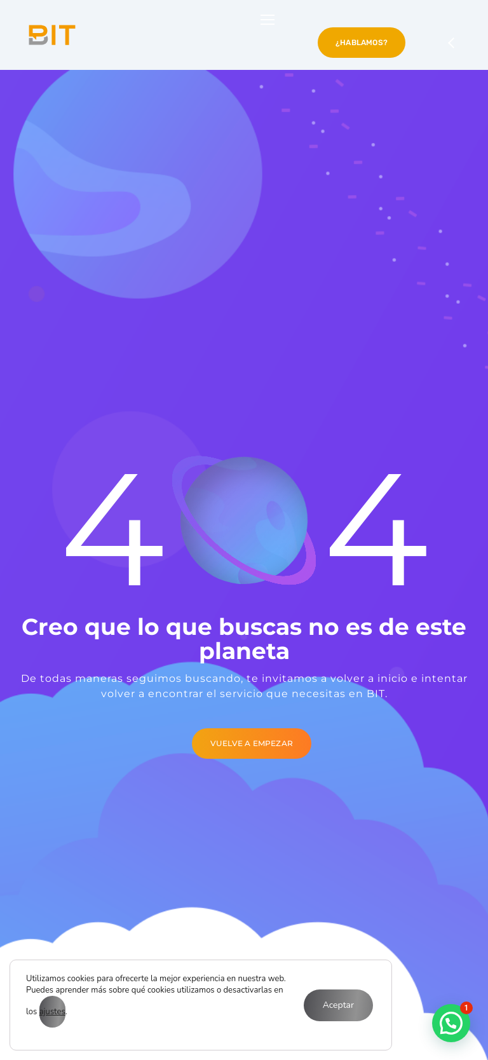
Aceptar (338, 1005)
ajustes (52, 1011)
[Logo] (52, 35)
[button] (451, 1023)
